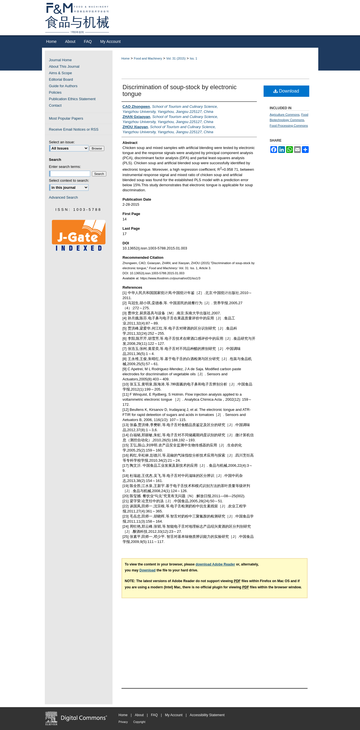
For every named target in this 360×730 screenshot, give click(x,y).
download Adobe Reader (215, 564)
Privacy (123, 722)
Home (126, 58)
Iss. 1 (193, 58)
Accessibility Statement (207, 715)
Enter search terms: (65, 167)
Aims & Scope (60, 73)
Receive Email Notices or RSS (74, 129)
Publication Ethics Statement (72, 99)
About (139, 715)
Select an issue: (62, 142)
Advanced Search (63, 197)
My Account (173, 715)
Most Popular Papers (66, 118)
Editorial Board (61, 79)
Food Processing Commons (289, 125)
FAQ (154, 715)
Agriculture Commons (285, 114)
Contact (55, 105)
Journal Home (60, 60)
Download (286, 91)
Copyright (139, 722)
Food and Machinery (148, 58)
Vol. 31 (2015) (176, 58)
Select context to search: (69, 180)
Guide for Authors (63, 86)
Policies (55, 92)
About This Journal (64, 66)
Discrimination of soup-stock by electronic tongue (180, 90)
